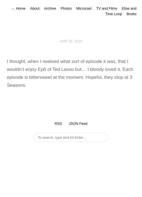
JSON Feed (78, 123)
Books (132, 14)
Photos (66, 8)
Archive (50, 8)
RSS (58, 123)
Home (19, 8)
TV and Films (106, 8)
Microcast (84, 8)
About (35, 8)
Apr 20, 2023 (71, 41)
